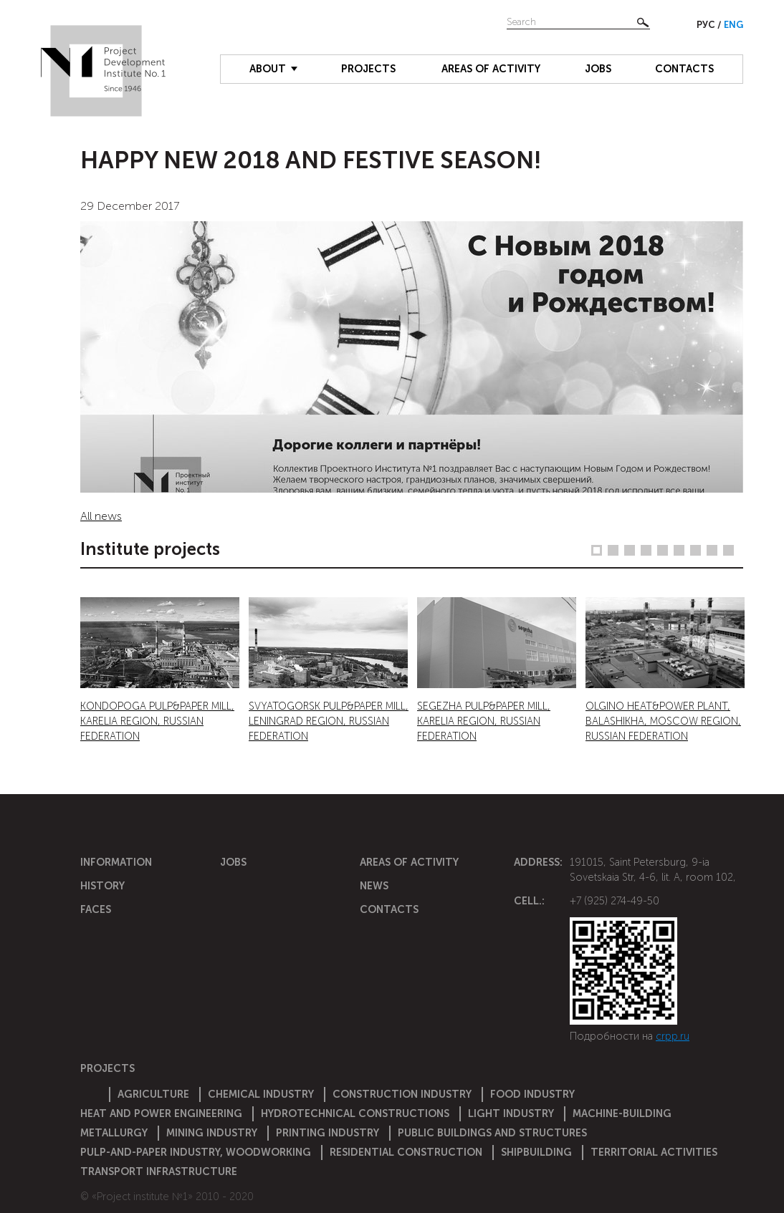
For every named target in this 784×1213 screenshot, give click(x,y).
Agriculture (153, 1094)
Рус (707, 24)
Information (116, 862)
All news (101, 516)
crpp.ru (672, 1036)
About (267, 68)
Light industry (511, 1113)
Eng (733, 24)
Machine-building (622, 1113)
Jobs (598, 68)
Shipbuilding (536, 1152)
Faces (95, 909)
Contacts (684, 68)
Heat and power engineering (161, 1113)
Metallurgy (114, 1132)
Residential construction (406, 1152)
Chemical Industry (261, 1094)
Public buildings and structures (492, 1132)
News (374, 885)
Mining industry (211, 1132)
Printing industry (327, 1132)
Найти (643, 22)
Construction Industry (402, 1094)
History (102, 885)
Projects (368, 68)
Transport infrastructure (158, 1171)
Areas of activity (490, 68)
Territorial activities (654, 1152)
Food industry (532, 1094)
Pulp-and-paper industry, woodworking (195, 1152)
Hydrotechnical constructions (355, 1113)
